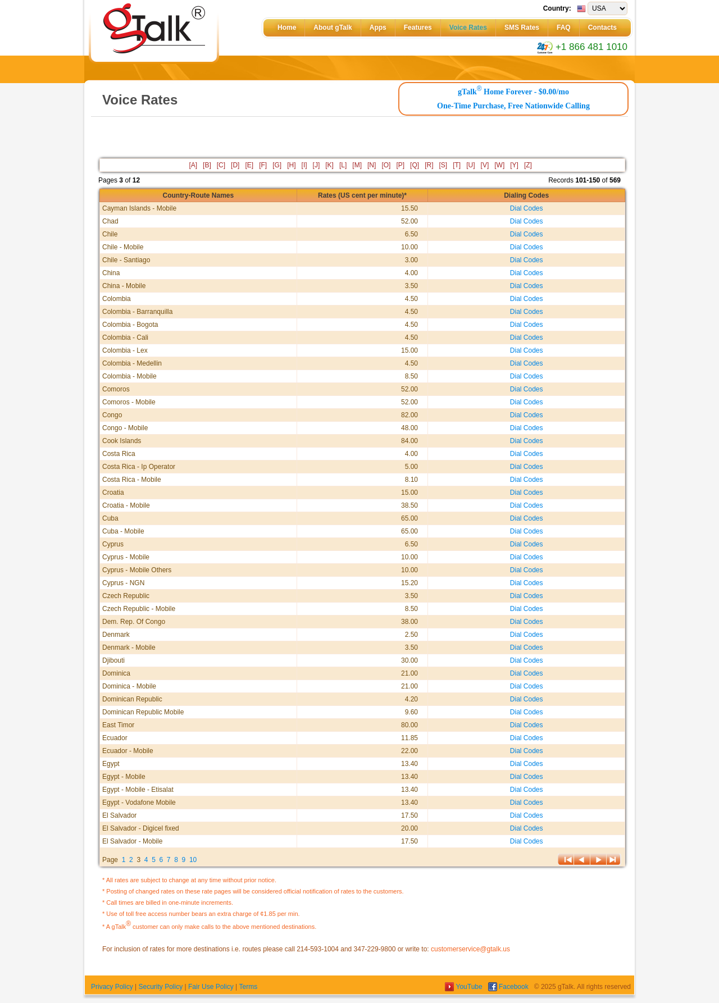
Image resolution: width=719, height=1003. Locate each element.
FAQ (564, 27)
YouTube (464, 987)
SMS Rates (521, 27)
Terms (248, 987)
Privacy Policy (112, 987)
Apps (378, 27)
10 (193, 860)
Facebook (509, 987)
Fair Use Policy (211, 987)
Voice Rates (468, 27)
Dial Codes (526, 208)
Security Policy (160, 987)
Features (418, 27)
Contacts (602, 27)
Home (286, 27)
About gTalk (332, 27)
